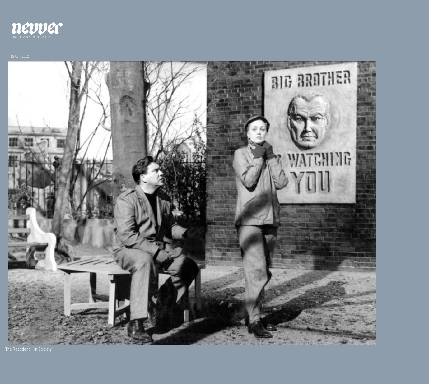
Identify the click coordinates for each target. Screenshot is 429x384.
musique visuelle (32, 37)
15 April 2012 (20, 56)
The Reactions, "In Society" (29, 349)
